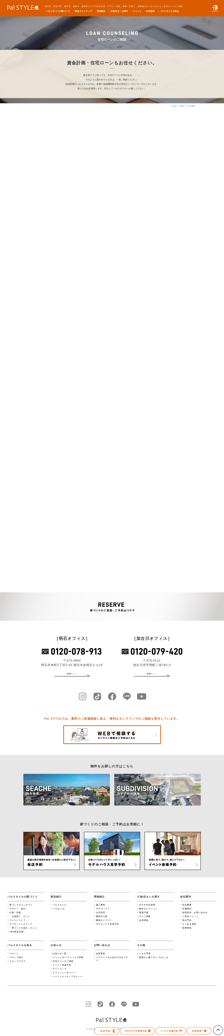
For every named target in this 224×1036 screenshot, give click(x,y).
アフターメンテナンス (21, 928)
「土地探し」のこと (19, 920)
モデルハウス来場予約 (107, 928)
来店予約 (186, 924)
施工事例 (100, 908)
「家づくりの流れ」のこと (23, 931)
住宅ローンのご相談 (63, 965)
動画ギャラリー (104, 924)
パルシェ (14, 957)
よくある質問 (189, 928)
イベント (137, 11)
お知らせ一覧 (60, 957)
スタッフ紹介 (16, 961)
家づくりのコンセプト (21, 908)
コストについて (17, 924)
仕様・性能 (15, 916)
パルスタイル (60, 908)
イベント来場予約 (62, 968)
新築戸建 (143, 916)
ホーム (174, 106)
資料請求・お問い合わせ (195, 916)
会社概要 (186, 908)
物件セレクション (148, 912)
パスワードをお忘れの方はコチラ (112, 962)
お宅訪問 (100, 916)
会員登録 (143, 924)
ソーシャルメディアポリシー (68, 980)
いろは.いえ (59, 912)
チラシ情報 (145, 920)
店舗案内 (186, 912)
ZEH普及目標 (16, 935)
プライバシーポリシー (64, 976)
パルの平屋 (145, 957)
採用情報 (186, 931)
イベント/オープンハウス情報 (68, 961)
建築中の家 (101, 920)
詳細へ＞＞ (72, 675)
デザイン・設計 (17, 912)
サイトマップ (60, 972)
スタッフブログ (17, 965)
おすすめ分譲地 (147, 908)
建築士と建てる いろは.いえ (154, 961)
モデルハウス (103, 912)
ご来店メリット (190, 920)
